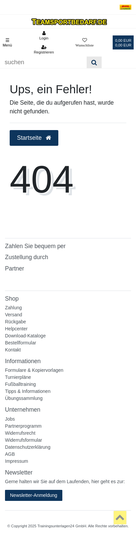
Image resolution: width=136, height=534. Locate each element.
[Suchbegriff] (43, 62)
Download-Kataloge (25, 335)
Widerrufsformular (23, 440)
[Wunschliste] (84, 42)
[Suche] (94, 62)
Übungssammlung (24, 398)
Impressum (16, 461)
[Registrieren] (43, 49)
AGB (10, 454)
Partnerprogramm (23, 426)
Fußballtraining (20, 384)
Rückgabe (15, 321)
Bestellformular (20, 342)
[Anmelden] (43, 35)
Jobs (10, 419)
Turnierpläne (18, 377)
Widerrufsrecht (20, 433)
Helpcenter (16, 328)
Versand (13, 314)
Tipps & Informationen (27, 391)
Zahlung (13, 307)
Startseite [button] (34, 137)
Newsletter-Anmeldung (33, 495)
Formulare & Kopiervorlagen (34, 370)
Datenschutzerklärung (27, 447)
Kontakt (13, 349)
